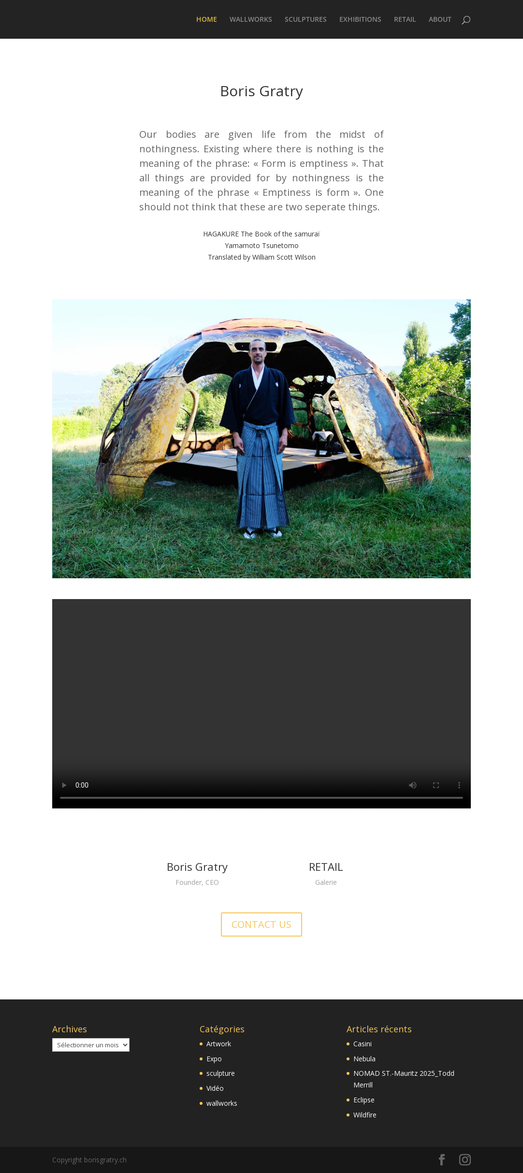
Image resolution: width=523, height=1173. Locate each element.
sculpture (220, 1073)
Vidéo (215, 1088)
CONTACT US (261, 924)
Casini (362, 1043)
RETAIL (405, 20)
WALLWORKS (251, 20)
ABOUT (440, 20)
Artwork (218, 1043)
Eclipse (364, 1099)
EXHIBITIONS (360, 20)
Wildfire (365, 1114)
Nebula (364, 1058)
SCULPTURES (306, 20)
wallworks (221, 1103)
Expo (214, 1058)
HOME (206, 20)
